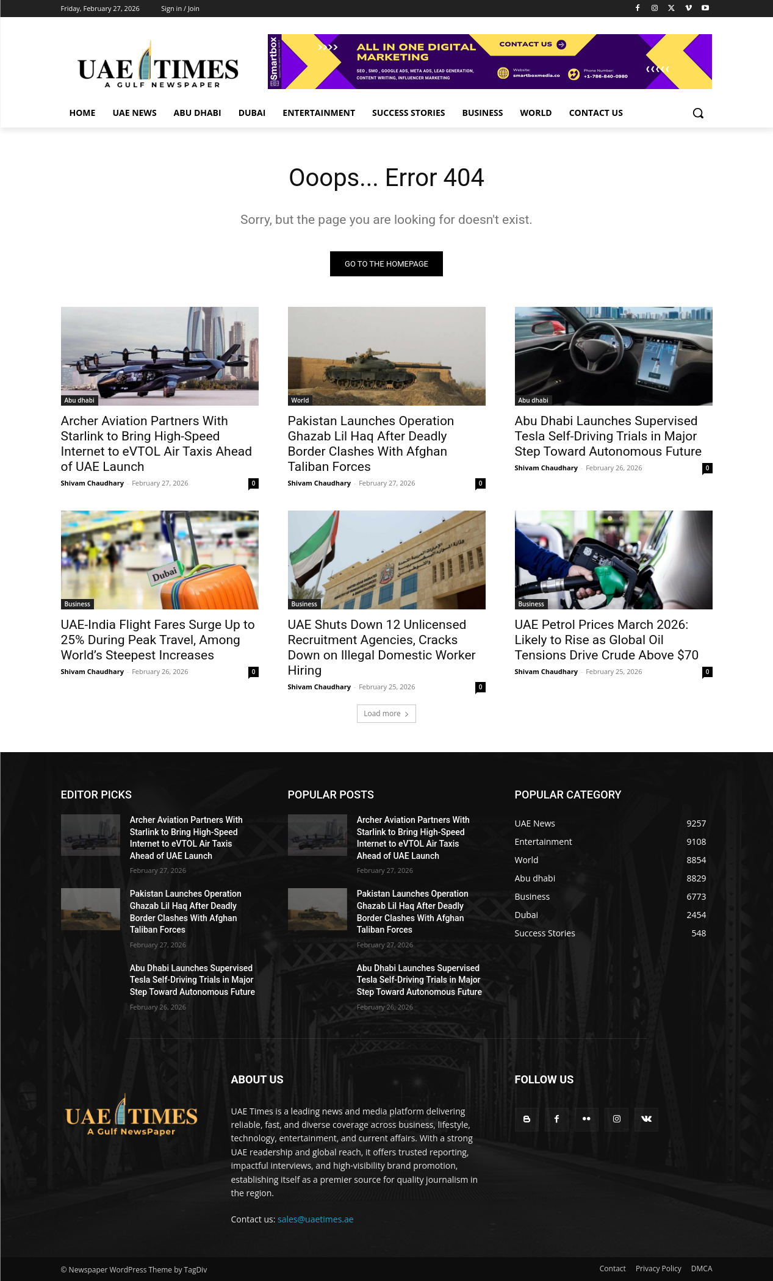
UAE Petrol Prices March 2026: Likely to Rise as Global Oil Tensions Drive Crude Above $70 (607, 639)
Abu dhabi (80, 400)
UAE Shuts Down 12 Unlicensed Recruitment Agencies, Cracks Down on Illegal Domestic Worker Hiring (382, 647)
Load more (386, 713)
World (300, 400)
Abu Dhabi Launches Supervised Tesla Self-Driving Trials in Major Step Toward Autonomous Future (608, 436)
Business (77, 604)
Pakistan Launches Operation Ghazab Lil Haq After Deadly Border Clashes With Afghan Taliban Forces (371, 444)
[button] (698, 112)
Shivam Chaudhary (92, 482)
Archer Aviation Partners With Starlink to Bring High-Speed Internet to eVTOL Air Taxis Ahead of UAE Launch (157, 444)
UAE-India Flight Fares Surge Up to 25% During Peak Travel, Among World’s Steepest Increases (158, 639)
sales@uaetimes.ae (316, 1219)
